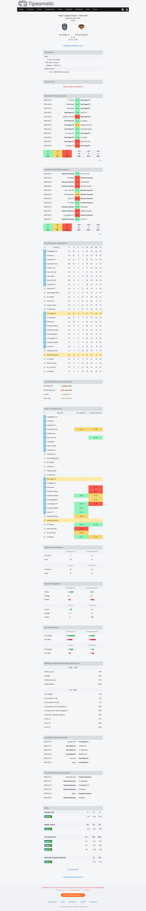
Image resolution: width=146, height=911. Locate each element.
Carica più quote (73, 869)
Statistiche (79, 9)
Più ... (101, 160)
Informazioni (72, 902)
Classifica (69, 9)
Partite (21, 9)
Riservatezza (53, 902)
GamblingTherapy (74, 890)
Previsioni (30, 9)
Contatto (82, 902)
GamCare (87, 890)
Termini (63, 902)
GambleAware (60, 890)
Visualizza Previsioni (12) (73, 46)
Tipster (39, 9)
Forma (95, 9)
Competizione (49, 9)
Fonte (60, 9)
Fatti (87, 9)
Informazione (93, 902)
